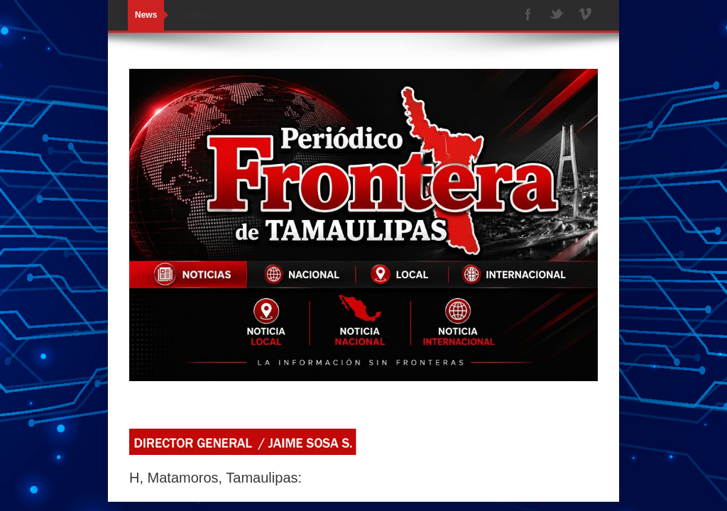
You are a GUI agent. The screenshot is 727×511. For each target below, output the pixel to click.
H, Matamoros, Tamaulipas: (215, 477)
